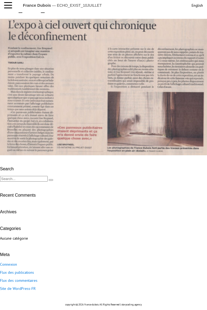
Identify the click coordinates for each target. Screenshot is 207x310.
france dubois (91, 304)
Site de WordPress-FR (18, 288)
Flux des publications (17, 272)
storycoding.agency (132, 304)
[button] (9, 5)
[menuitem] (197, 4)
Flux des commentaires (18, 280)
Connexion (8, 264)
